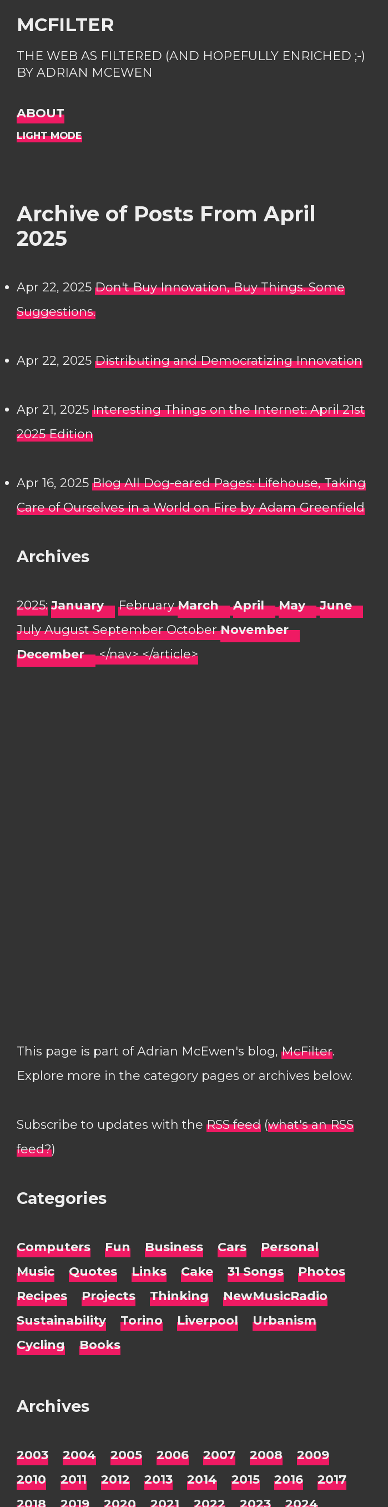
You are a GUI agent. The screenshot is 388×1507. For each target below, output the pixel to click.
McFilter (65, 24)
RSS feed (233, 1124)
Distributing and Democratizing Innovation (228, 360)
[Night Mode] (49, 136)
